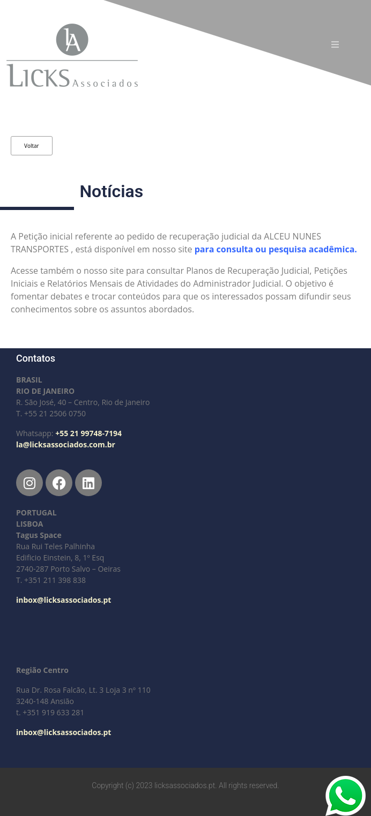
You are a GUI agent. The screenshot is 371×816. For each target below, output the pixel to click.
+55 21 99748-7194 (88, 433)
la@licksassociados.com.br (65, 444)
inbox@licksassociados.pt (63, 600)
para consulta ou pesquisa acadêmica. (277, 249)
